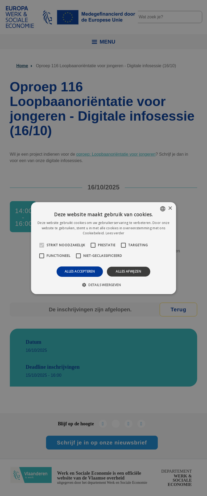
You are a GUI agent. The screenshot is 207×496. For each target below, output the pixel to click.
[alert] (103, 248)
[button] (103, 284)
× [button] (170, 208)
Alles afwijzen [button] (128, 271)
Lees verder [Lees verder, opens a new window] (115, 233)
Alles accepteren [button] (80, 271)
